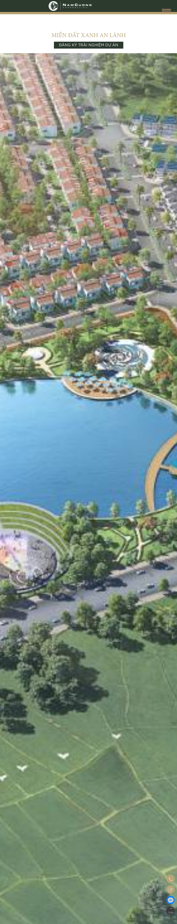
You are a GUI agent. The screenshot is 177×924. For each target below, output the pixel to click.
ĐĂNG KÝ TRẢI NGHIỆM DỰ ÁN (88, 45)
